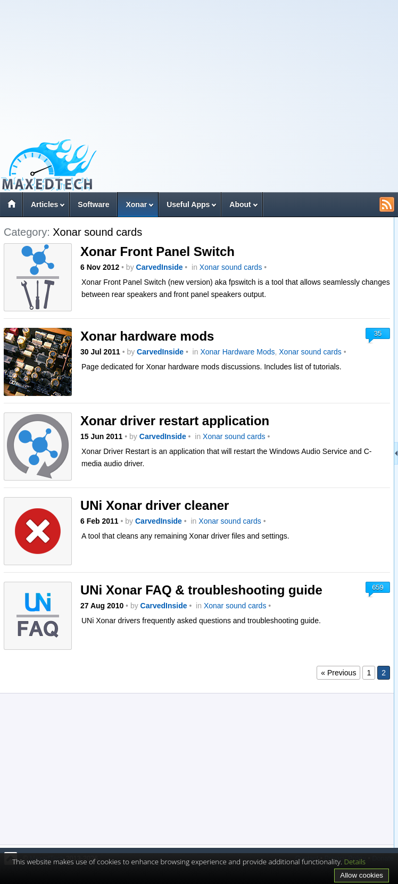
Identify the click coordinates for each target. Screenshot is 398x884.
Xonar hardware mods (147, 336)
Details (355, 861)
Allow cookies (361, 875)
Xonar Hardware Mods (237, 352)
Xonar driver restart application (174, 421)
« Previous (338, 672)
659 (378, 587)
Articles (44, 204)
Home (11, 205)
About (240, 204)
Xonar (136, 204)
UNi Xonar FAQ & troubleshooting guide (201, 590)
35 (378, 333)
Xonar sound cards (231, 267)
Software (93, 204)
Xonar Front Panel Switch (157, 251)
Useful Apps (188, 204)
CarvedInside (159, 267)
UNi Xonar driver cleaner (154, 505)
